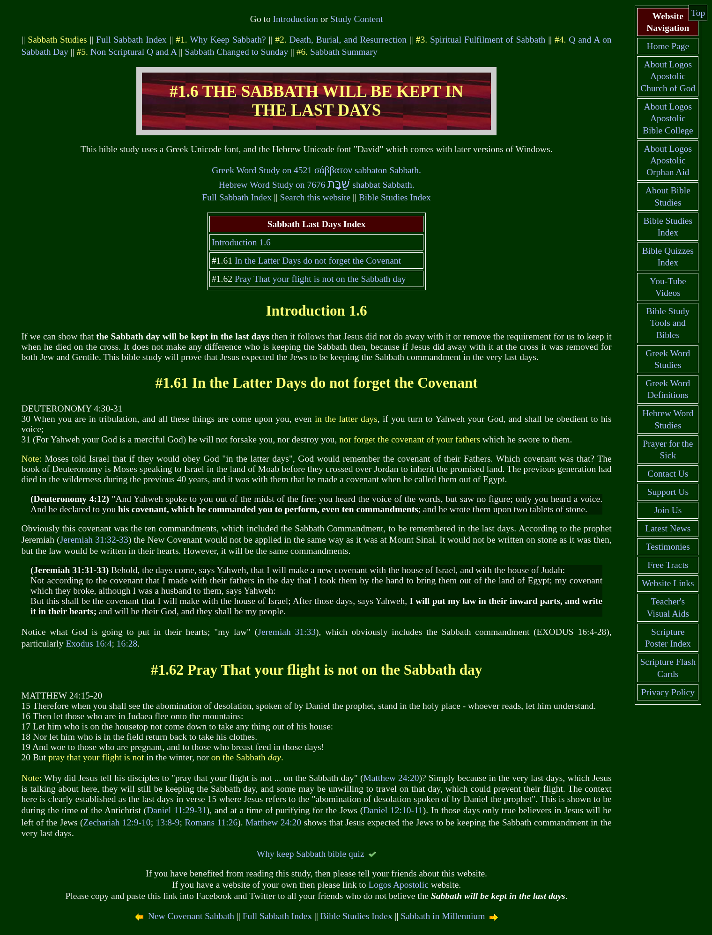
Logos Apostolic (398, 885)
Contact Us (667, 474)
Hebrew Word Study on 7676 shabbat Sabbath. (317, 185)
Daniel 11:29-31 (177, 810)
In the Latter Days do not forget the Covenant (318, 260)
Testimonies (668, 547)
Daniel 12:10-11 (393, 810)
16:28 (127, 643)
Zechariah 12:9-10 (117, 822)
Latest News (667, 528)
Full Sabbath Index (131, 39)
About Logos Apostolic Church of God (667, 76)
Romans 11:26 (211, 822)
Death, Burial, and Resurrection (348, 39)
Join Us (668, 510)
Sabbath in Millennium (442, 916)
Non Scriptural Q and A (133, 52)
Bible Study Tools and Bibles (668, 323)
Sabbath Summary (344, 52)
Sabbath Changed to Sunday (237, 52)
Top (698, 13)
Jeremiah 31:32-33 (94, 540)
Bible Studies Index (395, 197)
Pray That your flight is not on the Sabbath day (320, 279)
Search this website (315, 197)
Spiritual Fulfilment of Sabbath (487, 39)
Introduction (295, 19)
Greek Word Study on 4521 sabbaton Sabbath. (316, 170)
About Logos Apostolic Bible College (668, 118)
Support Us (668, 492)
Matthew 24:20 (391, 778)
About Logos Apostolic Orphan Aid (668, 160)
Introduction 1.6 (241, 242)
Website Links (668, 583)
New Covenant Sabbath (191, 916)
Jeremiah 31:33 (287, 632)
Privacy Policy (668, 692)
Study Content (356, 19)
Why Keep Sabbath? (228, 39)
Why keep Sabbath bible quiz (310, 854)
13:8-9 (167, 822)
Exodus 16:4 (88, 643)
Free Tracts (667, 565)
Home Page (668, 46)
